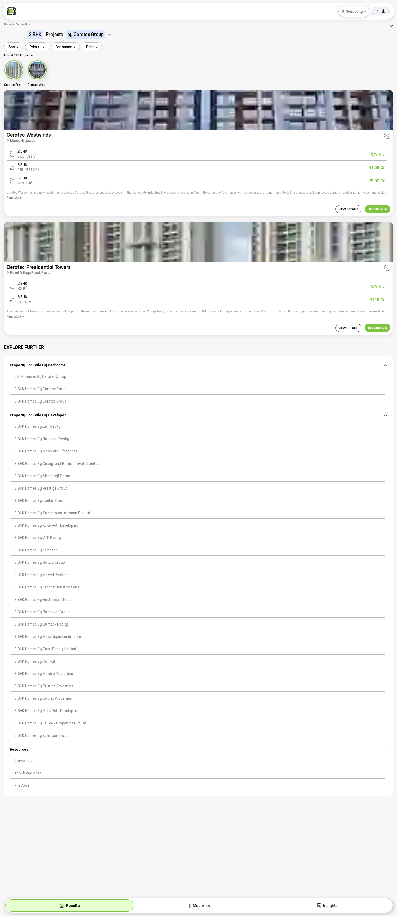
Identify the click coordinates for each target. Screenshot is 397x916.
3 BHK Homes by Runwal (34, 661)
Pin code (21, 785)
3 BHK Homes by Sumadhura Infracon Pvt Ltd (52, 513)
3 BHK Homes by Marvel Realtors (41, 575)
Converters (23, 761)
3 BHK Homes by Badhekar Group (42, 612)
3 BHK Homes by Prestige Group (40, 488)
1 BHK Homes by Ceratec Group (40, 377)
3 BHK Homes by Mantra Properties (43, 674)
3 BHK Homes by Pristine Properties (44, 686)
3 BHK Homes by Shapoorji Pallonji (43, 476)
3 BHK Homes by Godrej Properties (43, 698)
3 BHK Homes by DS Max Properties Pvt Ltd (50, 723)
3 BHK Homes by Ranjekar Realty (41, 439)
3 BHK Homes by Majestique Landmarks (47, 637)
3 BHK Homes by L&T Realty (37, 427)
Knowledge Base (27, 773)
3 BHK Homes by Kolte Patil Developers (46, 525)
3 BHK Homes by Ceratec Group (40, 401)
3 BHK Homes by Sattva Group (39, 562)
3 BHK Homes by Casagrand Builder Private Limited (56, 464)
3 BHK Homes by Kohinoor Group (41, 736)
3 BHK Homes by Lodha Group (39, 501)
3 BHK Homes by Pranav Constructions (46, 587)
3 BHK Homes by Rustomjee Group (43, 600)
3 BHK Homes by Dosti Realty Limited (45, 649)
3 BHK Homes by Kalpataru (36, 550)
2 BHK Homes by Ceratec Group (40, 389)
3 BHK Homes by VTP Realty (37, 538)
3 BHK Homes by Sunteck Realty (41, 624)
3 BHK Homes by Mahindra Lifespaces (45, 451)
